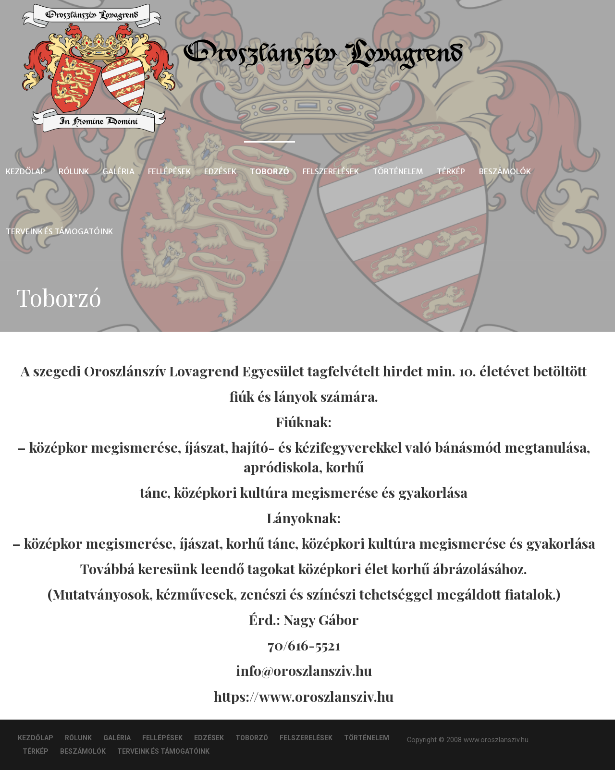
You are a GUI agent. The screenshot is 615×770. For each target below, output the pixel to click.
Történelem (397, 171)
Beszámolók (505, 171)
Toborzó (269, 171)
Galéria (118, 171)
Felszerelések (331, 171)
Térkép (451, 171)
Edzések (220, 171)
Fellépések (169, 171)
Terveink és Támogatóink (59, 231)
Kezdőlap (25, 171)
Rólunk (74, 171)
